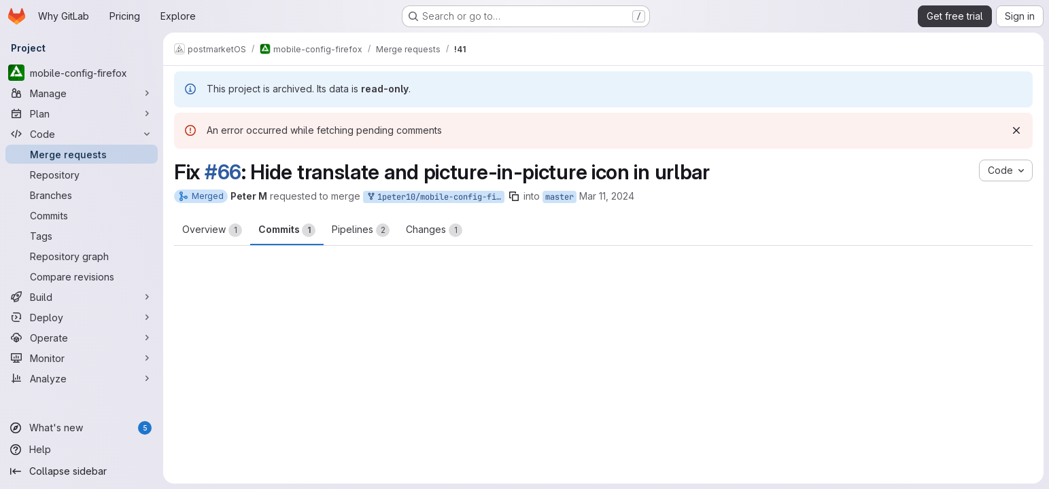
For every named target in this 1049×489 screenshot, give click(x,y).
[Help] (81, 449)
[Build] (81, 296)
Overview (212, 230)
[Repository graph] (81, 256)
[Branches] (81, 194)
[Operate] (81, 337)
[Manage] (81, 93)
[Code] (81, 133)
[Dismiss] (1016, 130)
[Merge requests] (81, 154)
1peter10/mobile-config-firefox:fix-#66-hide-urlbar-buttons (435, 197)
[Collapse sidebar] (81, 471)
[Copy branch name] (514, 196)
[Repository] (81, 174)
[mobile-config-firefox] (81, 72)
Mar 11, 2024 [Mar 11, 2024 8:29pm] (606, 196)
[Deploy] (81, 317)
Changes (434, 230)
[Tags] (81, 235)
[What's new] (81, 427)
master (559, 197)
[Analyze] (81, 378)
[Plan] (81, 113)
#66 (223, 172)
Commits (286, 230)
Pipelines (361, 230)
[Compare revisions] (81, 276)
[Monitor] (81, 357)
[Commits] (81, 215)
